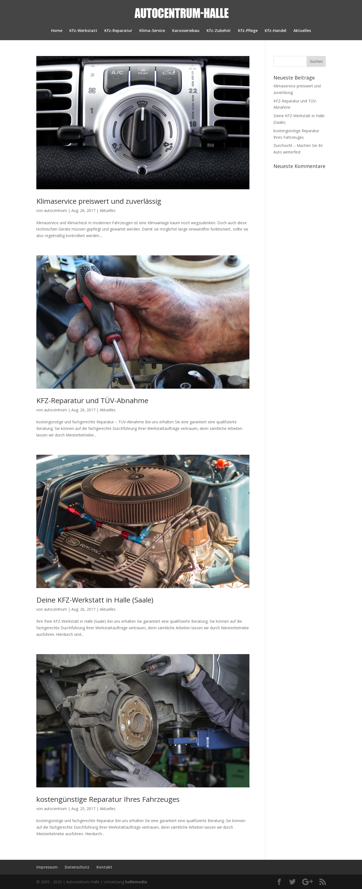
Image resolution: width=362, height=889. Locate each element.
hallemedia (136, 881)
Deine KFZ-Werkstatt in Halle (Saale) (94, 600)
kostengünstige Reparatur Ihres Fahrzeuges (107, 799)
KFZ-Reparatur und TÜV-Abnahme (92, 400)
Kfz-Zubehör (219, 31)
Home (56, 31)
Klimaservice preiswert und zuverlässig (98, 201)
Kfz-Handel (275, 31)
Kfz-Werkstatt (83, 31)
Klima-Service (152, 31)
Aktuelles (302, 31)
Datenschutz (77, 867)
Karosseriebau (185, 31)
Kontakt (104, 867)
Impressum (47, 867)
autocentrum (55, 210)
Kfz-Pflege (248, 31)
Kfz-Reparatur (118, 31)
